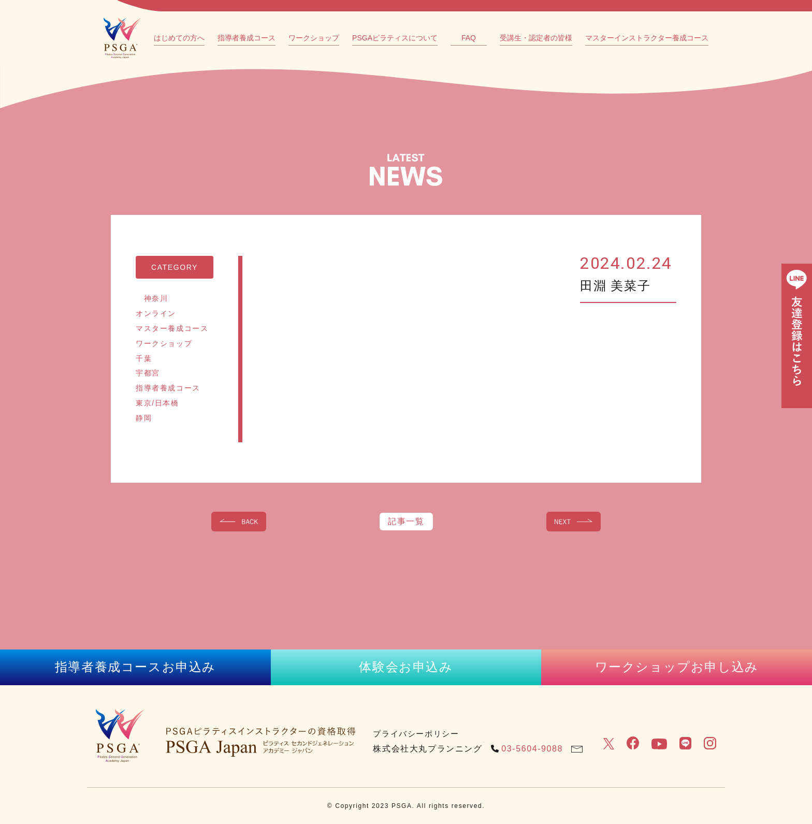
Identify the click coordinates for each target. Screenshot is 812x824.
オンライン (156, 313)
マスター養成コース (172, 328)
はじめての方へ (179, 38)
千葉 (144, 358)
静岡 (144, 418)
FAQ (468, 38)
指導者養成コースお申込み (135, 667)
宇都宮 (148, 373)
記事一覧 (406, 521)
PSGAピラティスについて (395, 38)
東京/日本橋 (157, 403)
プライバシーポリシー (416, 733)
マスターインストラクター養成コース (646, 38)
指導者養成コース (247, 38)
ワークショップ (313, 38)
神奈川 (152, 298)
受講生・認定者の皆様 (536, 38)
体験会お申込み (406, 667)
